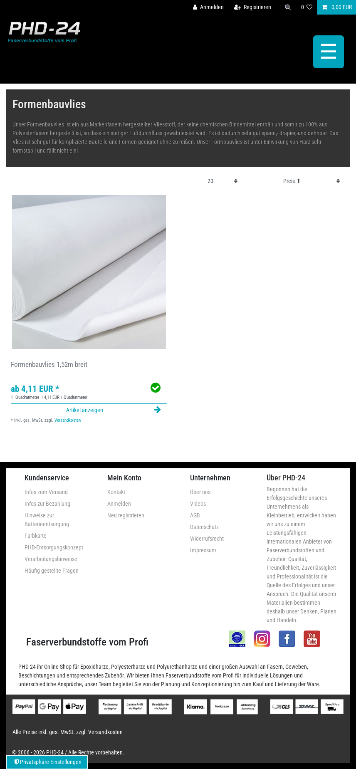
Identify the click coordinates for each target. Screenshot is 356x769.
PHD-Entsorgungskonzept (54, 547)
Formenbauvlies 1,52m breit (49, 364)
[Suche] (288, 7)
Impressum (203, 550)
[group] (89, 272)
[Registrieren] (253, 7)
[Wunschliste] (307, 7)
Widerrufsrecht (207, 538)
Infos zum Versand (46, 492)
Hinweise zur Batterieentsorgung (47, 519)
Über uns (200, 492)
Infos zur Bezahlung (47, 503)
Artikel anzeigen (113, 410)
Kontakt (116, 492)
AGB (195, 515)
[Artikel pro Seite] (222, 181)
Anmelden (119, 503)
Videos (198, 503)
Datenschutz (204, 527)
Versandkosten (67, 420)
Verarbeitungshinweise (51, 559)
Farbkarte (36, 535)
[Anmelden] (208, 7)
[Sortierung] (311, 181)
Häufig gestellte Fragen (52, 570)
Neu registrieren (125, 515)
